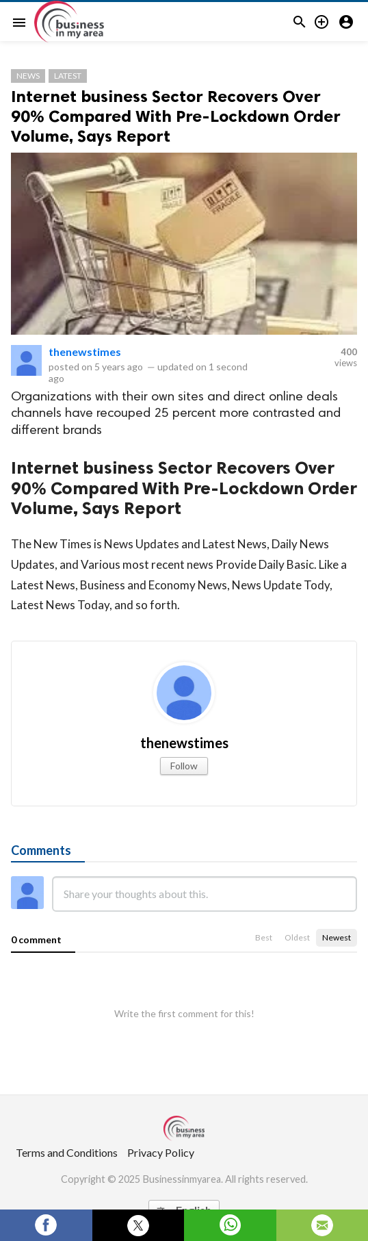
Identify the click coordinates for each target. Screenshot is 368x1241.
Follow (184, 765)
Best (263, 937)
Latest (67, 76)
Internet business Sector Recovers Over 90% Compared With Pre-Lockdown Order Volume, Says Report (176, 116)
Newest (336, 937)
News (28, 76)
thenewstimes (85, 351)
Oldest (297, 937)
